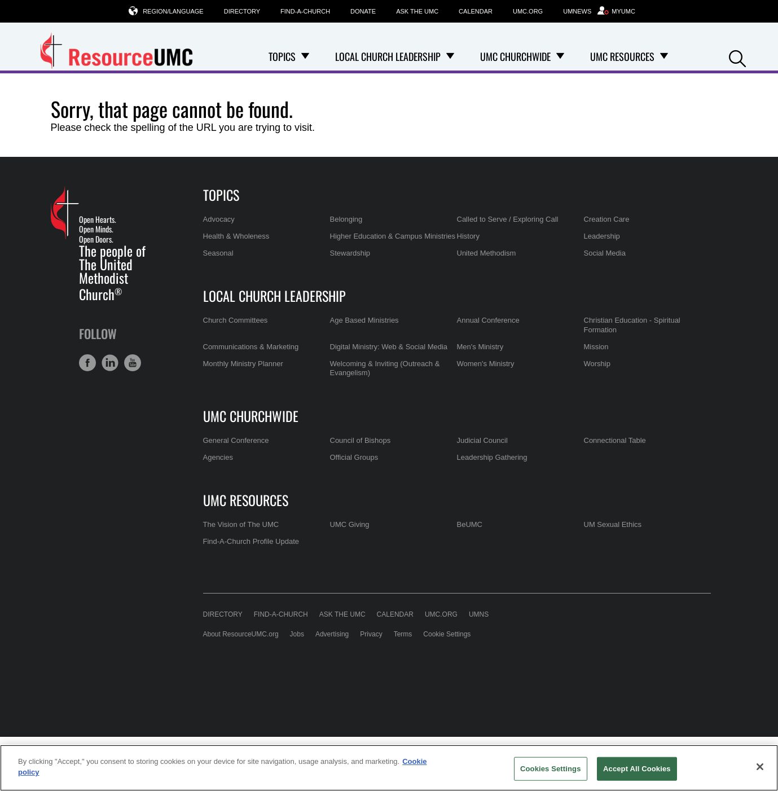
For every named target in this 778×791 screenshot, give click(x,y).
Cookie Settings (447, 634)
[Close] (760, 766)
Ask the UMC (417, 11)
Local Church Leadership (274, 295)
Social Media (605, 253)
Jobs (297, 634)
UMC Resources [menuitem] (622, 56)
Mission (596, 346)
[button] (737, 57)
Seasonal (218, 253)
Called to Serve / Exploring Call (508, 219)
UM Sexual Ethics (613, 524)
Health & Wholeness (236, 236)
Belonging (346, 219)
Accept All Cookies (637, 768)
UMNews (577, 11)
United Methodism (486, 253)
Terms (403, 634)
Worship (597, 363)
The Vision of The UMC (241, 524)
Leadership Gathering (492, 457)
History (468, 236)
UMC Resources (245, 499)
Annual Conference (488, 320)
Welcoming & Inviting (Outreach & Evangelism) (385, 368)
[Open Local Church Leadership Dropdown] (450, 56)
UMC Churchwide (250, 415)
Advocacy (219, 219)
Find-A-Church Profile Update (251, 541)
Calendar (476, 11)
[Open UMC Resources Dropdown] (664, 56)
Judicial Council (482, 440)
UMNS (479, 614)
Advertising (332, 634)
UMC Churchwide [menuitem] (515, 56)
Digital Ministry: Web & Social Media (389, 346)
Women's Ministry (486, 363)
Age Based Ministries (364, 320)
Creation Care (607, 219)
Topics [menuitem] (282, 56)
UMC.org (528, 11)
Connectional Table (615, 440)
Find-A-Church (305, 11)
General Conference (236, 440)
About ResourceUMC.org (241, 634)
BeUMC (470, 524)
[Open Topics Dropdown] (305, 56)
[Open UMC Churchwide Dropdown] (560, 56)
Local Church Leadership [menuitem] (388, 56)
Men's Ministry (480, 346)
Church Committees (235, 320)
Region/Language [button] (173, 11)
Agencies (218, 457)
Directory (242, 11)
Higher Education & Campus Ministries (393, 236)
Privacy (371, 634)
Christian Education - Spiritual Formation (632, 324)
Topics (221, 194)
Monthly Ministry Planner (243, 363)
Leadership (602, 236)
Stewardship (350, 253)
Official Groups (354, 457)
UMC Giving (350, 524)
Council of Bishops (360, 440)
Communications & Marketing (251, 346)
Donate (363, 11)
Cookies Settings (550, 768)
